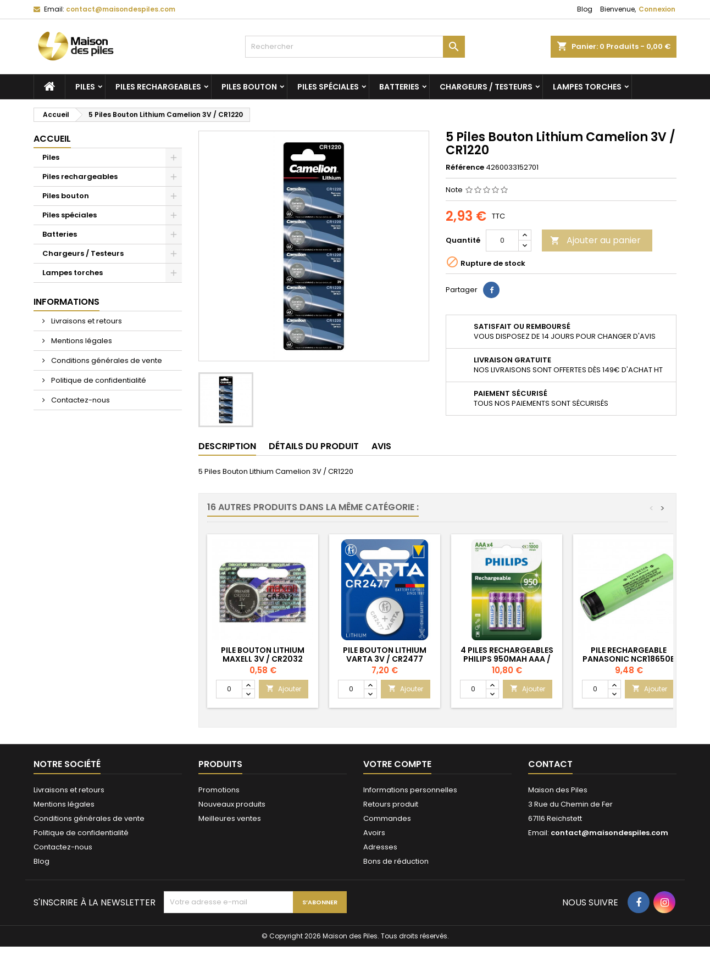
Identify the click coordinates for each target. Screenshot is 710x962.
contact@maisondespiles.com (120, 9)
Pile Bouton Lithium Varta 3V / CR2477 (384, 654)
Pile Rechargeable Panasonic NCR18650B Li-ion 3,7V (629, 659)
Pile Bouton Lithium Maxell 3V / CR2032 (262, 654)
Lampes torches (587, 86)
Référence (465, 167)
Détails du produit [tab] (314, 446)
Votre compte (397, 764)
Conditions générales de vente (105, 360)
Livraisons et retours (85, 321)
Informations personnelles (410, 790)
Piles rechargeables (158, 86)
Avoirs (374, 832)
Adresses (380, 847)
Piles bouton (249, 86)
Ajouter (283, 688)
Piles (85, 86)
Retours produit (390, 804)
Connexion (657, 9)
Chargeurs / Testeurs (486, 86)
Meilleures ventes (229, 818)
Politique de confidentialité (97, 380)
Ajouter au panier (595, 240)
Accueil (52, 138)
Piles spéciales (328, 86)
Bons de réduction (396, 861)
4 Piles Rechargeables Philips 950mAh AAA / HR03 (507, 659)
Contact (550, 764)
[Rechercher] (355, 47)
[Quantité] (502, 240)
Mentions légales (80, 340)
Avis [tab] (381, 446)
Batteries (399, 86)
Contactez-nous (79, 400)
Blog (584, 9)
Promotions (219, 790)
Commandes (387, 818)
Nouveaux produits (231, 804)
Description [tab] (227, 446)
